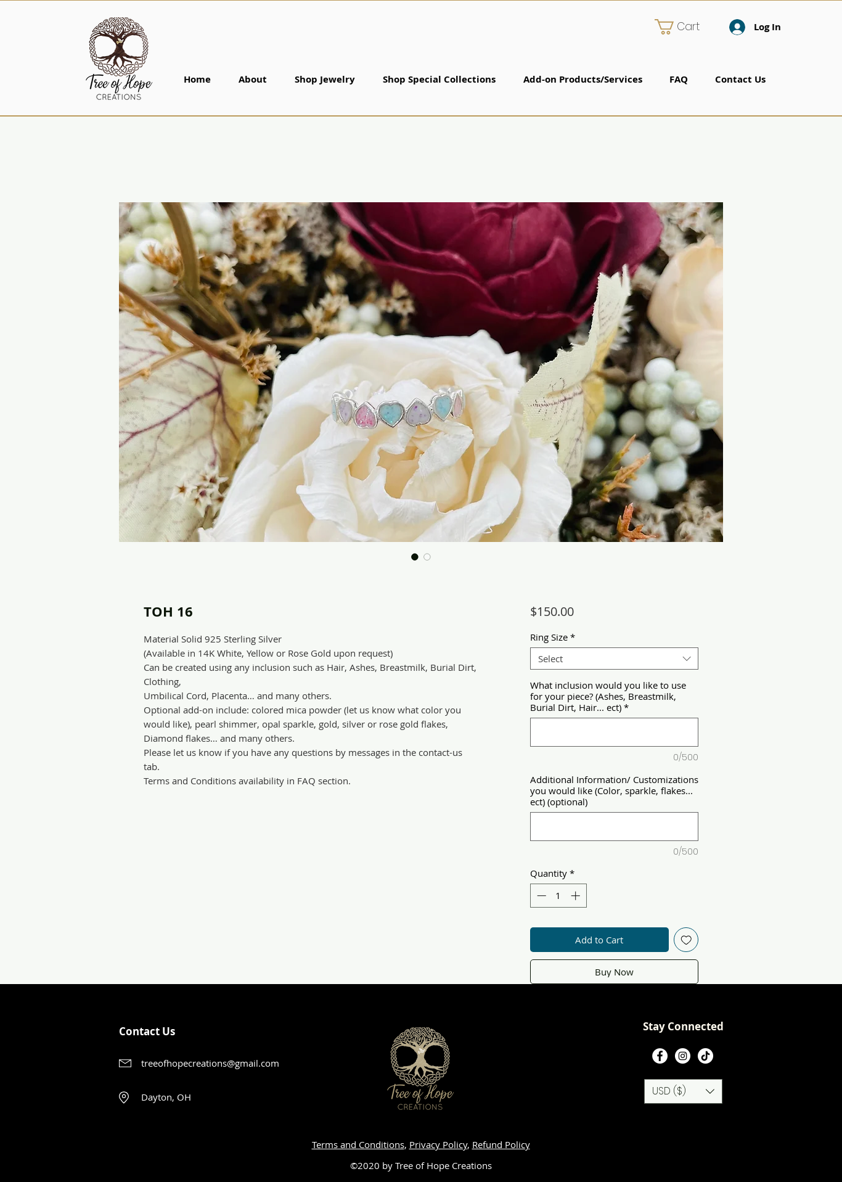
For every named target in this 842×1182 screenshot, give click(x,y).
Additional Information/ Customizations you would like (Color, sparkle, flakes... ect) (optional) (614, 790)
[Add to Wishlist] (686, 940)
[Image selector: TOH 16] (415, 557)
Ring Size (552, 636)
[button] (685, 27)
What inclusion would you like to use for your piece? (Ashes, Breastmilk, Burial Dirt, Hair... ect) (608, 696)
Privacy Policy (438, 1144)
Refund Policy (501, 1144)
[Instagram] (682, 1056)
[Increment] (576, 895)
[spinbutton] (558, 895)
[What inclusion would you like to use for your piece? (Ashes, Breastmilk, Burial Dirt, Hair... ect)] (614, 732)
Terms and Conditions (358, 1144)
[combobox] (614, 658)
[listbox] (683, 1091)
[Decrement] (540, 895)
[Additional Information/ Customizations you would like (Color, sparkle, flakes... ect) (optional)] (614, 826)
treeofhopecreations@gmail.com (210, 1063)
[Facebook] (660, 1056)
